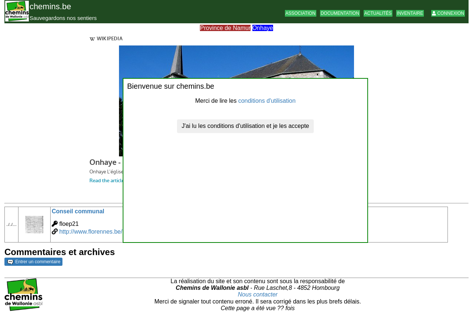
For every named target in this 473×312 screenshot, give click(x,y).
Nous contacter (258, 294)
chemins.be (50, 6)
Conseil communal (78, 211)
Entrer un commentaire (33, 261)
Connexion (448, 13)
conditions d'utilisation (267, 101)
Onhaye (262, 28)
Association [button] (301, 13)
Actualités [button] (378, 13)
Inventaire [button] (410, 13)
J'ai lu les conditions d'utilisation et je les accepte (245, 126)
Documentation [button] (340, 13)
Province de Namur (225, 28)
